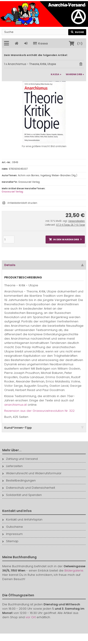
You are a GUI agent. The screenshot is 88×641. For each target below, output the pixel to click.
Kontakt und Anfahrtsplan (22, 519)
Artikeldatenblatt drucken (22, 203)
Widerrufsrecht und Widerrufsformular (32, 473)
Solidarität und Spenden (22, 495)
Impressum (12, 534)
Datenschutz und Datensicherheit (28, 488)
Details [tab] (44, 265)
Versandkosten (76, 221)
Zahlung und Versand (20, 459)
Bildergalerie (73, 570)
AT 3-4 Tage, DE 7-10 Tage (70, 225)
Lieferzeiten (12, 466)
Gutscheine (12, 527)
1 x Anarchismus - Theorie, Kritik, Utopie (30, 64)
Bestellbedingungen (19, 480)
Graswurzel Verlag (12, 191)
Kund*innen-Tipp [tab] (44, 428)
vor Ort (31, 617)
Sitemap (10, 541)
